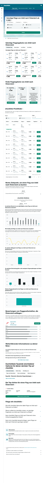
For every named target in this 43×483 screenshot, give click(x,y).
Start (5, 38)
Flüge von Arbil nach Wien (10, 378)
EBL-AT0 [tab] (21, 203)
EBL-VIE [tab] (23, 191)
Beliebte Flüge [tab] (18, 370)
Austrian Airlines (13, 321)
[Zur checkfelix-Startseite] (7, 5)
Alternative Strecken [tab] (10, 370)
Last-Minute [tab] (23, 47)
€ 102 (8, 20)
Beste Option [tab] (16, 47)
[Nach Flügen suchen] (1, 9)
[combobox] (25, 22)
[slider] (41, 118)
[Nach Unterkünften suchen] (1, 11)
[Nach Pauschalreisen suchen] (1, 15)
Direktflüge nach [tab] (26, 370)
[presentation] (11, 20)
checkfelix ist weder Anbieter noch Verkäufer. (23, 450)
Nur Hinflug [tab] (29, 47)
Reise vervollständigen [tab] (21, 373)
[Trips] (1, 18)
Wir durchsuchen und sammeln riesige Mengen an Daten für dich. (23, 452)
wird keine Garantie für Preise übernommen (30, 447)
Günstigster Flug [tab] (9, 47)
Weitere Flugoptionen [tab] (31, 373)
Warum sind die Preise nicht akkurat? (23, 454)
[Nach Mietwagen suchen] (1, 13)
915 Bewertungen (13, 324)
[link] (11, 103)
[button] (2, 5)
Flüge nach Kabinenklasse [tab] (10, 373)
